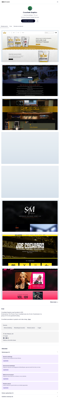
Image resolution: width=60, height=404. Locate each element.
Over (11, 26)
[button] (30, 46)
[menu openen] (57, 2)
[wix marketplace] (6, 2)
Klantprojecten (4, 26)
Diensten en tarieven (18, 26)
